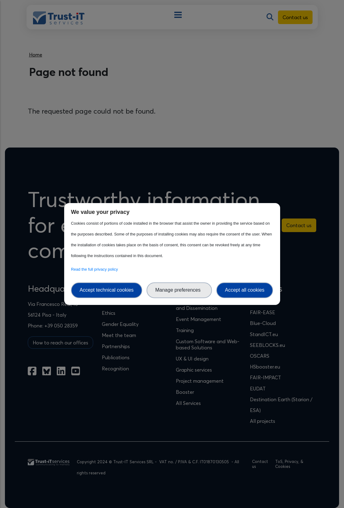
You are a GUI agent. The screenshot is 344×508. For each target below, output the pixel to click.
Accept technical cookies (107, 290)
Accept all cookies (244, 290)
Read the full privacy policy (95, 269)
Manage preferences (179, 290)
